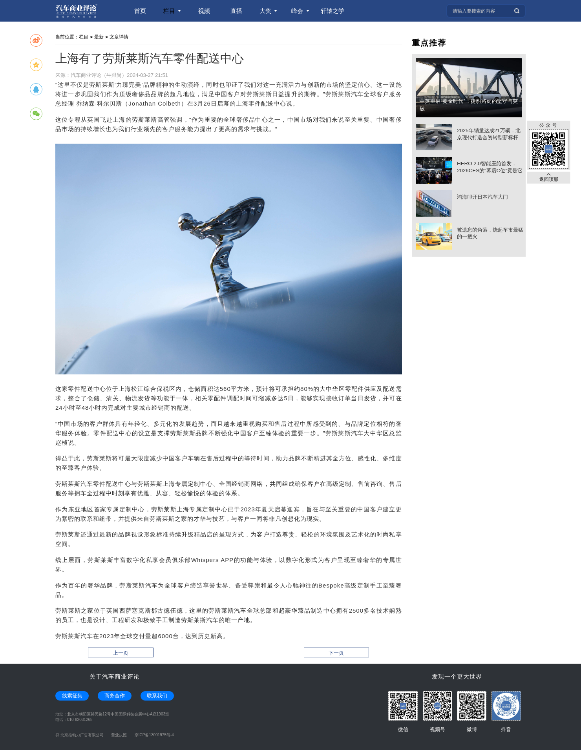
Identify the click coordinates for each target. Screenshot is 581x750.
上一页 (120, 653)
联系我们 (157, 696)
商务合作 (114, 696)
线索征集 (72, 696)
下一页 (336, 653)
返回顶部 (548, 177)
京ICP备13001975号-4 (154, 735)
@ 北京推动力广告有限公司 (79, 735)
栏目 (83, 37)
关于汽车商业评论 (115, 676)
